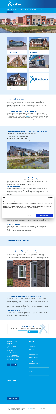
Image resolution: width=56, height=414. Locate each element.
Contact (41, 9)
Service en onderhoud (33, 357)
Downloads (31, 366)
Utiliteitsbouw (32, 344)
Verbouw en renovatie (33, 352)
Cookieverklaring (32, 376)
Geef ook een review (13, 398)
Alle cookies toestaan (44, 215)
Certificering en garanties (34, 363)
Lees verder (17, 45)
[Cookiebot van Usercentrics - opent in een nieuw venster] (48, 197)
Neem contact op (23, 331)
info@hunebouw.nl (15, 356)
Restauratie (31, 349)
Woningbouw (32, 346)
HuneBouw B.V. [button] (33, 9)
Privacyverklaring (32, 374)
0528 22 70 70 (14, 355)
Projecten (9, 9)
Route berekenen (11, 347)
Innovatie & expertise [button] (18, 9)
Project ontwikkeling (33, 354)
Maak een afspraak (33, 331)
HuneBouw (27, 116)
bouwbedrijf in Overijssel (14, 302)
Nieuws (26, 9)
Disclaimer (31, 371)
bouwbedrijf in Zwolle (12, 301)
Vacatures (10, 12)
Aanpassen (28, 215)
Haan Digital (29, 408)
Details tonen (48, 211)
